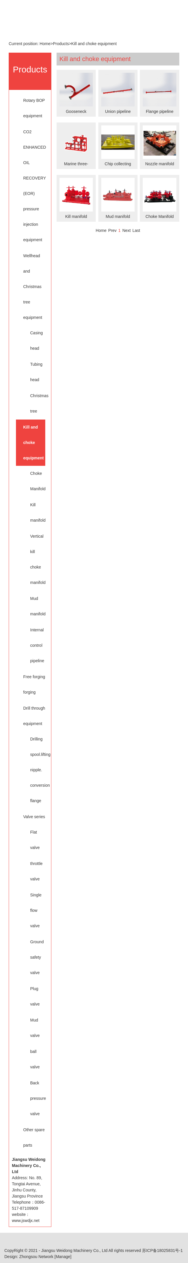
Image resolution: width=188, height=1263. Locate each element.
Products (61, 43)
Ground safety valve (34, 957)
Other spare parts (34, 1137)
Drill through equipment (34, 716)
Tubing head (34, 372)
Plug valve (34, 996)
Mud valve (34, 1028)
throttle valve (34, 871)
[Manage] (63, 1256)
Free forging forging (34, 684)
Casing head (34, 341)
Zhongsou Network (36, 1256)
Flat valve (34, 840)
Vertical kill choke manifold (34, 559)
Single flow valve (34, 910)
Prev (112, 230)
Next (126, 230)
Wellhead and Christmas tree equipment (32, 286)
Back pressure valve (34, 1098)
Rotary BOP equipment (34, 108)
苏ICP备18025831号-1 (162, 1250)
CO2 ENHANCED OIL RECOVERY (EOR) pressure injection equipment (34, 185)
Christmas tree (34, 403)
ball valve (34, 1059)
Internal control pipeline (34, 645)
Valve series (34, 816)
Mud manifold (34, 606)
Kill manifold (34, 512)
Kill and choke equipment (94, 43)
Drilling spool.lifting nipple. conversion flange (34, 770)
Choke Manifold (34, 481)
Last (136, 230)
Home (45, 43)
